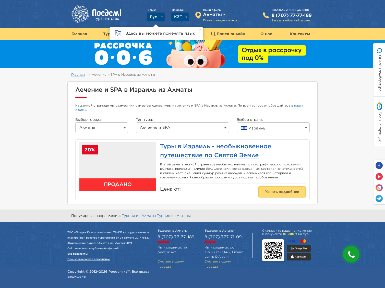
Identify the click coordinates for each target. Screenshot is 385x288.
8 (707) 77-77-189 (292, 15)
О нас (268, 34)
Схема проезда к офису (220, 20)
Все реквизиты (77, 254)
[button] (351, 254)
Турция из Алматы (139, 216)
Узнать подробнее (282, 192)
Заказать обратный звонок (291, 20)
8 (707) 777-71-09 (223, 237)
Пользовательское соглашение (88, 259)
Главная (78, 74)
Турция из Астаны (174, 216)
